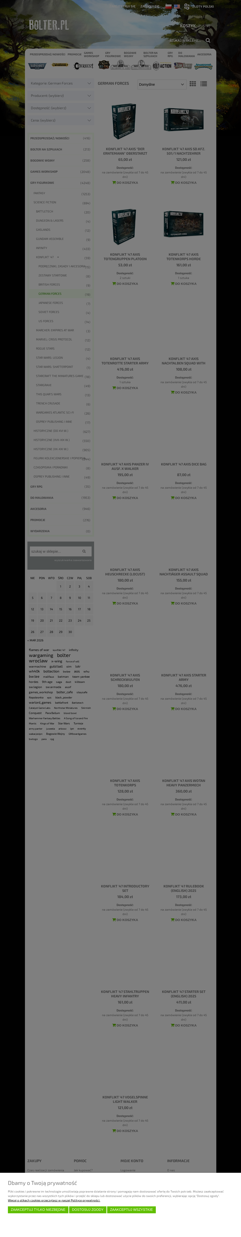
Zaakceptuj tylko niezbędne (38, 1210)
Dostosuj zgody (87, 1210)
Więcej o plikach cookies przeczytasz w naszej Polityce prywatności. (54, 1200)
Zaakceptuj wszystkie (131, 1210)
